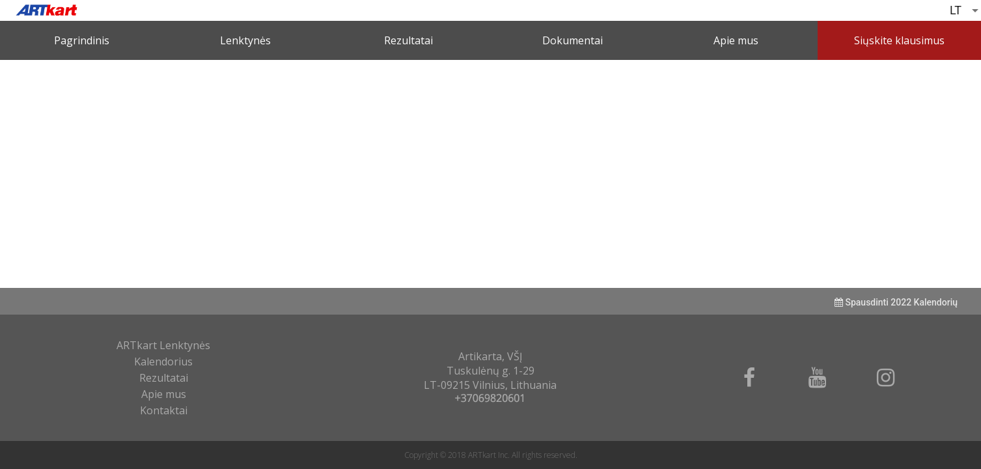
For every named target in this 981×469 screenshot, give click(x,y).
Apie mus (735, 40)
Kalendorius (163, 361)
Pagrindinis (81, 40)
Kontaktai (163, 410)
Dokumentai (572, 40)
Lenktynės (245, 40)
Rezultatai (408, 40)
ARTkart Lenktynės (163, 345)
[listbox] (965, 10)
